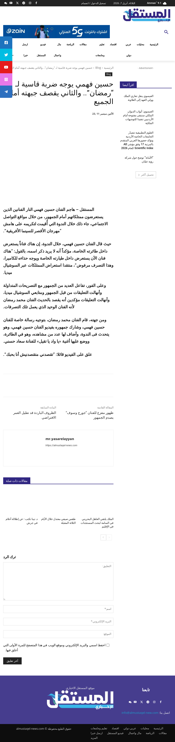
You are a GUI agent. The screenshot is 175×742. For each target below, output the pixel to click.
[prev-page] (109, 537)
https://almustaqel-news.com (61, 445)
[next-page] (103, 537)
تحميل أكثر (145, 175)
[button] (166, 32)
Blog (98, 68)
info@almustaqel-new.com (140, 713)
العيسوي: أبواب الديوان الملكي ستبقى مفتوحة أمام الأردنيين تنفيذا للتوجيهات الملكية (138, 117)
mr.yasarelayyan (60, 438)
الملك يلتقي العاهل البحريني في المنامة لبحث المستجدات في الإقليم (97, 522)
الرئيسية (108, 68)
